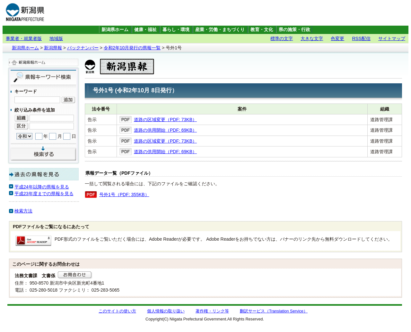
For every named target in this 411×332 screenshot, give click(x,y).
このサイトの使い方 (117, 311)
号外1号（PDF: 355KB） (124, 194)
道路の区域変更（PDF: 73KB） (165, 119)
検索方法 (23, 210)
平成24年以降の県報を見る (41, 186)
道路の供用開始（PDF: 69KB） (165, 130)
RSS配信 (361, 38)
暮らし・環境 (175, 29)
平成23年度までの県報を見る (44, 193)
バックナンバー (83, 47)
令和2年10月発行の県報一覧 (132, 47)
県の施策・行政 (294, 29)
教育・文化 (261, 29)
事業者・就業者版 (24, 38)
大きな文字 (312, 38)
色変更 (337, 38)
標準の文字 (281, 38)
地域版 (56, 38)
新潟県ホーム (114, 29)
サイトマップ (391, 38)
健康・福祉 (145, 29)
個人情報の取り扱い (166, 311)
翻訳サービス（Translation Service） (274, 311)
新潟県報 (53, 47)
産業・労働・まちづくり (220, 29)
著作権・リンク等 (212, 311)
